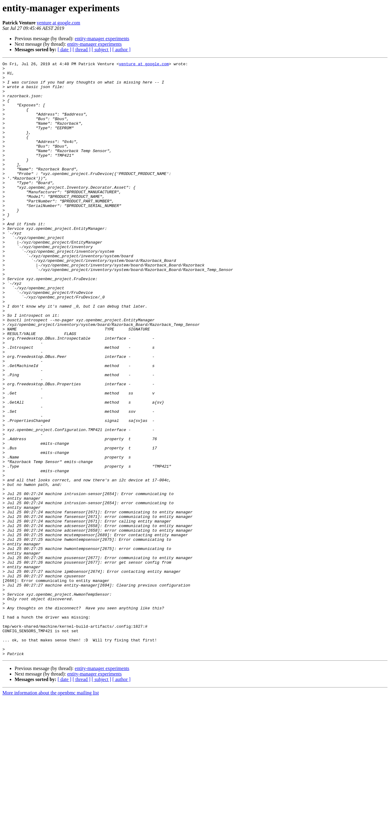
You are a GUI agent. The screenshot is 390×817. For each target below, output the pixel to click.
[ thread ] (81, 49)
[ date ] (64, 49)
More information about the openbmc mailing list (50, 811)
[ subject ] (101, 49)
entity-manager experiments (102, 38)
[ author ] (121, 49)
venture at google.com (58, 22)
